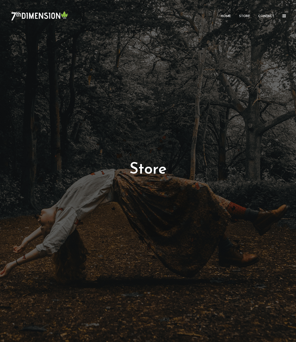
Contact (266, 16)
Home (226, 16)
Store (244, 16)
